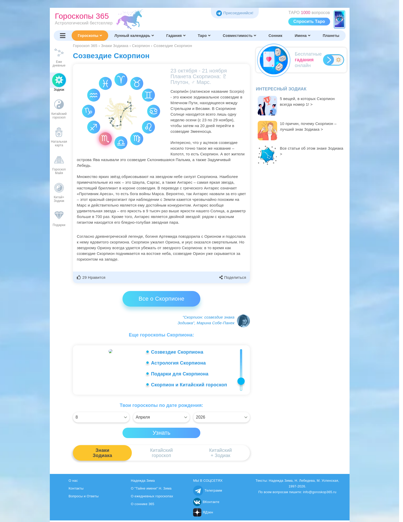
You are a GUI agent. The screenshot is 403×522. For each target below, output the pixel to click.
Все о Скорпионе (161, 298)
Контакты (76, 490)
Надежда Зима (143, 482)
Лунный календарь (134, 35)
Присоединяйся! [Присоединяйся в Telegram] (234, 13)
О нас (73, 482)
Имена (302, 35)
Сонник (275, 36)
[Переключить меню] (63, 35)
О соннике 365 (142, 505)
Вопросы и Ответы (84, 498)
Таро (204, 35)
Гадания (176, 35)
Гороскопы (90, 35)
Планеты (331, 36)
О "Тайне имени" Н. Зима (151, 490)
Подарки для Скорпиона (179, 373)
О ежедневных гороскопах (152, 498)
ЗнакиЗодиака (102, 454)
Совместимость (239, 35)
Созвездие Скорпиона (177, 352)
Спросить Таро (309, 21)
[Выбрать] (101, 419)
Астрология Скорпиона (178, 363)
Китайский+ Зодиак (220, 454)
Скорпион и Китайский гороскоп (189, 384)
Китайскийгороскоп (161, 454)
